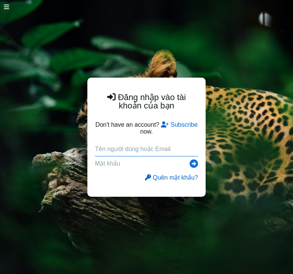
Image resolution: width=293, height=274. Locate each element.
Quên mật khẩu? (171, 177)
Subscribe (179, 124)
